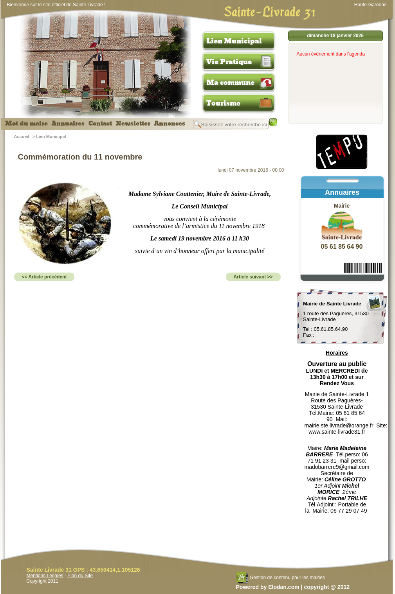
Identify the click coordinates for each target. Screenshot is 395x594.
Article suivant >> (253, 277)
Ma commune (230, 82)
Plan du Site (80, 575)
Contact (100, 123)
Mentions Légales (45, 575)
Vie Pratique (229, 61)
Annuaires (68, 123)
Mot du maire (26, 123)
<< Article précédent (44, 277)
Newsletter (133, 123)
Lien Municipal (234, 41)
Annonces (169, 123)
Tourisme (223, 103)
